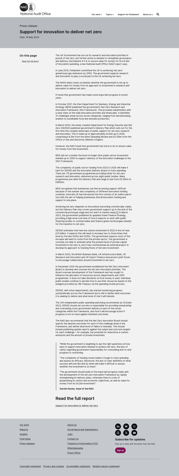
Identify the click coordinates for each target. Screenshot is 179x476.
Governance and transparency (82, 429)
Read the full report (30, 61)
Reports (24, 429)
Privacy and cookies (53, 466)
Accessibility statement (78, 466)
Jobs (70, 434)
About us (72, 425)
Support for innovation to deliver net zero (77, 405)
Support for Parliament (128, 14)
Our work (24, 425)
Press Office (73, 453)
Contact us (73, 439)
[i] (117, 212)
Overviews (25, 439)
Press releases (27, 443)
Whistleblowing (75, 448)
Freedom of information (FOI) (82, 443)
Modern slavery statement (106, 466)
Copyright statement (30, 466)
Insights (24, 434)
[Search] (158, 14)
